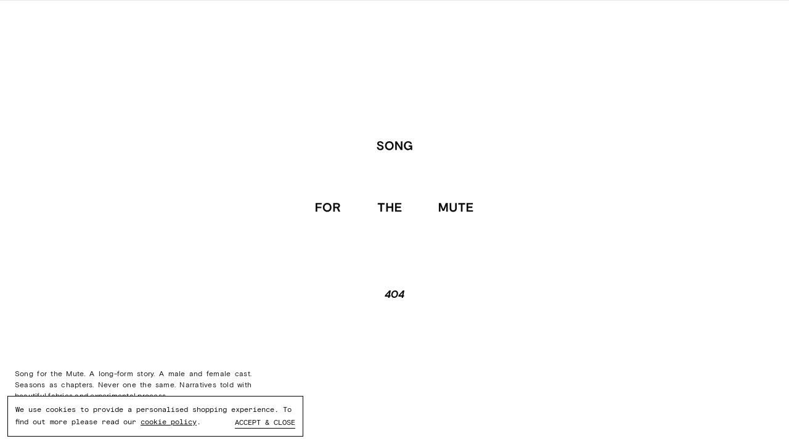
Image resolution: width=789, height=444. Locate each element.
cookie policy (169, 421)
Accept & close (265, 422)
